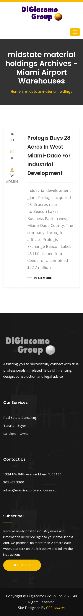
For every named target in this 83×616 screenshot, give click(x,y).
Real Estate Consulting (20, 417)
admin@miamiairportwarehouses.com (31, 490)
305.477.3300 (13, 482)
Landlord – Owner (16, 433)
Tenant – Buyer (14, 425)
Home (16, 91)
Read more (43, 278)
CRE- (55, 607)
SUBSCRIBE (22, 565)
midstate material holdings (48, 91)
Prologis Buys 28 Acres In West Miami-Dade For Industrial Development (48, 155)
